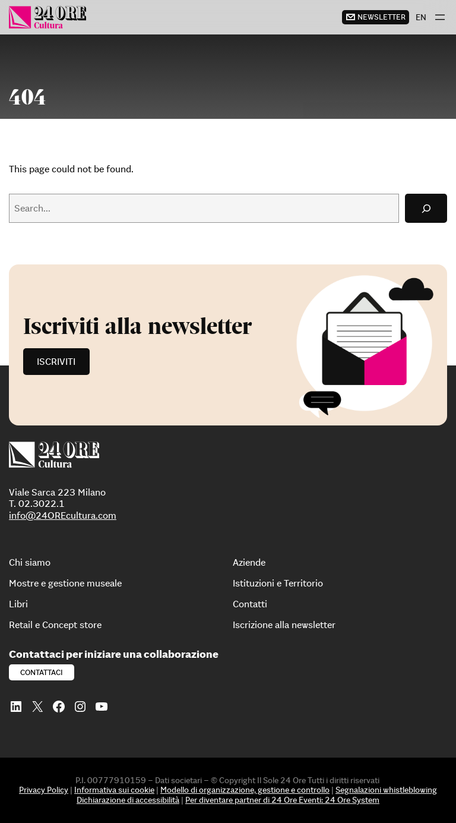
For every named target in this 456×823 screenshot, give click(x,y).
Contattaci (41, 672)
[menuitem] (421, 17)
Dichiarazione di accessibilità (128, 799)
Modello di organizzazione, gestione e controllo (245, 789)
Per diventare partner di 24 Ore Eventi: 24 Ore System (282, 799)
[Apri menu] (440, 17)
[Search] (426, 208)
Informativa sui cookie (114, 789)
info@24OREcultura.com (62, 515)
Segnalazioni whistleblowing (386, 789)
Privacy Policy (43, 789)
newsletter (381, 17)
